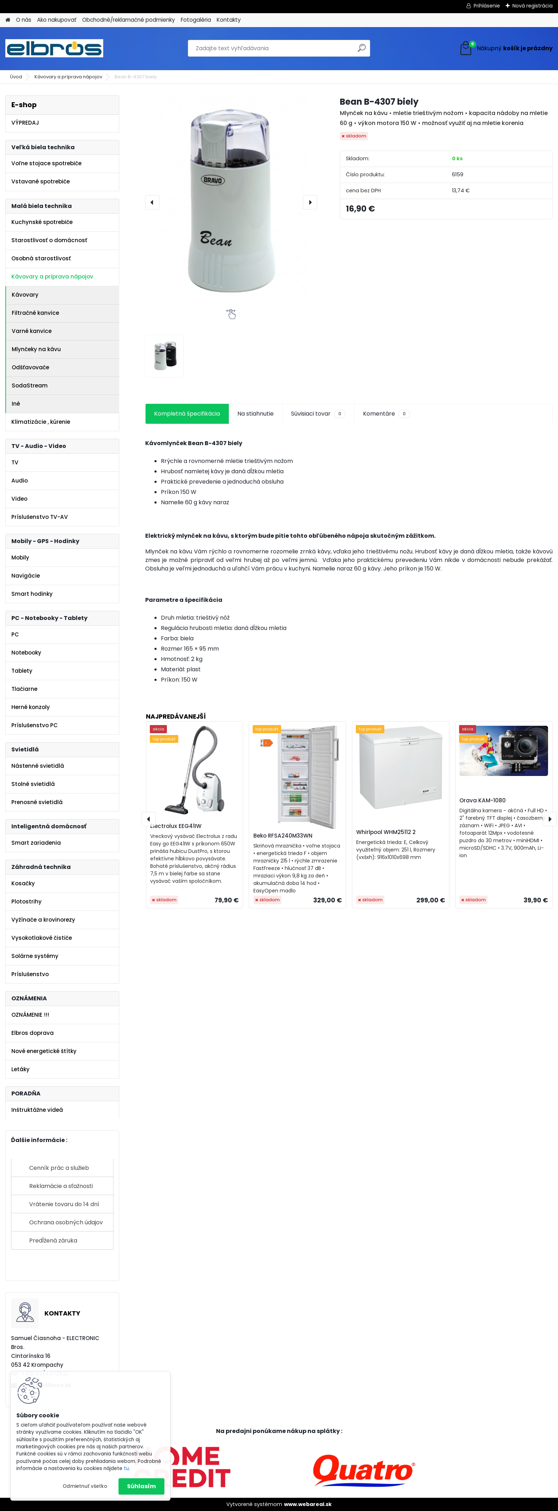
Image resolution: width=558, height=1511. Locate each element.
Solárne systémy (34, 956)
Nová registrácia (532, 5)
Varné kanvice (32, 331)
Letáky (20, 1069)
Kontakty (229, 20)
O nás (23, 20)
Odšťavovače (30, 367)
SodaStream (30, 385)
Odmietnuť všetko (85, 1486)
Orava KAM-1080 (482, 800)
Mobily (20, 557)
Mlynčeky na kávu (36, 349)
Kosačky (23, 883)
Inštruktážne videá (37, 1110)
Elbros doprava (32, 1033)
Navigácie (25, 575)
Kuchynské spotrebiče (42, 222)
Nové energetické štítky (44, 1051)
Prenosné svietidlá (37, 802)
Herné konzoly (30, 707)
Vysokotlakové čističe (41, 938)
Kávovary (25, 294)
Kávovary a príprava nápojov (68, 76)
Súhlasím (141, 1486)
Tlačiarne (24, 689)
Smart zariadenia (36, 842)
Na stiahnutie (255, 414)
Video (19, 498)
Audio (19, 480)
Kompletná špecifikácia (187, 414)
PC (15, 634)
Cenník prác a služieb (59, 1168)
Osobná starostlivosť (41, 258)
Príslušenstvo (30, 974)
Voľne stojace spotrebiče (46, 163)
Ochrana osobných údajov (66, 1222)
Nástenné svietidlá (37, 766)
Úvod (16, 76)
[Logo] (54, 48)
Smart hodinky (32, 594)
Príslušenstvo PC (34, 725)
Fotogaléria (196, 20)
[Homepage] (7, 20)
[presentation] (152, 202)
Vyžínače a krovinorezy (43, 919)
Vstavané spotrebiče (40, 181)
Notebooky (26, 652)
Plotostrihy (26, 901)
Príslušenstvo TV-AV (39, 517)
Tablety (21, 670)
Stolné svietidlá (33, 784)
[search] (362, 51)
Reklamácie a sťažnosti (61, 1186)
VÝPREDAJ (25, 122)
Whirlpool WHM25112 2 (386, 832)
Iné (16, 403)
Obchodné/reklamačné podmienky (128, 20)
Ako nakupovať (57, 20)
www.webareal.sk (308, 1504)
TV (15, 462)
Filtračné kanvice (35, 313)
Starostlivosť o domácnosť (49, 240)
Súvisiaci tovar (318, 414)
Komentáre (386, 414)
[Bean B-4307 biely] (231, 202)
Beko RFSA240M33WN (282, 835)
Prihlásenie (487, 5)
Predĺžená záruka (53, 1240)
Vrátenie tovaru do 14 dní (64, 1204)
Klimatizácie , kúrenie (40, 422)
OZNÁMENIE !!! (30, 1014)
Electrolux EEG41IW (175, 826)
